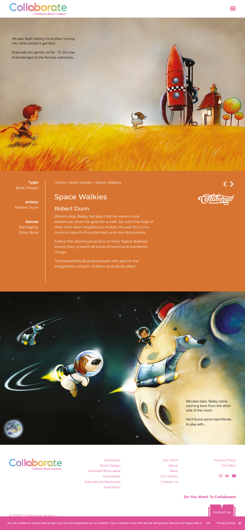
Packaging (28, 227)
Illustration (112, 487)
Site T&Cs (229, 465)
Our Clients (169, 476)
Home (60, 182)
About (173, 465)
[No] (239, 523)
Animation (112, 460)
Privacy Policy (225, 460)
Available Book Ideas (104, 471)
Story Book (29, 232)
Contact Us (169, 482)
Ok (208, 523)
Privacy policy (226, 523)
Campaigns (111, 476)
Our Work (170, 460)
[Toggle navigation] (233, 8)
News (174, 471)
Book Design (27, 188)
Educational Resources (102, 482)
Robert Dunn (27, 207)
